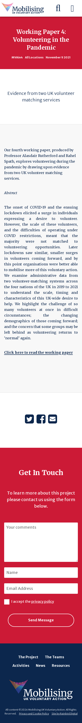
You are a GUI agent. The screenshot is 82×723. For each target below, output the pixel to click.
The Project (28, 657)
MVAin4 (17, 57)
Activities (20, 665)
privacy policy (42, 601)
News (40, 665)
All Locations (34, 57)
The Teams (54, 657)
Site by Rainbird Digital (65, 713)
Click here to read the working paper (38, 352)
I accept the (29, 601)
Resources (61, 665)
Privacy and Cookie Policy (34, 713)
